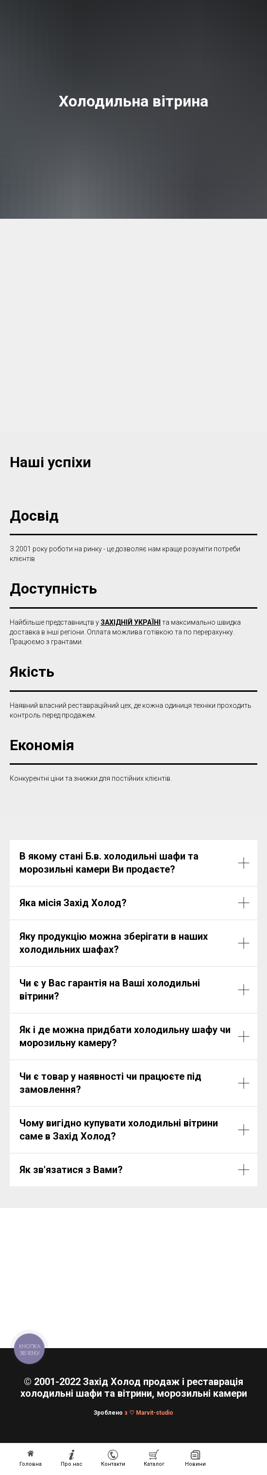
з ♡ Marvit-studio (148, 1412)
